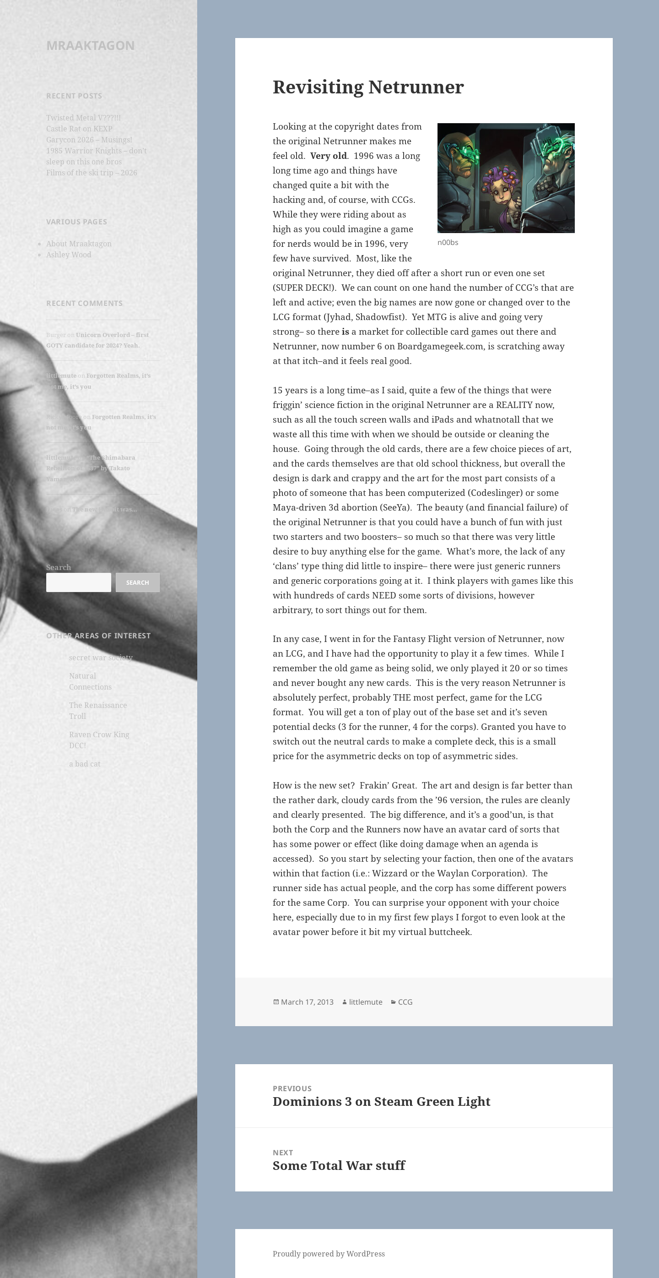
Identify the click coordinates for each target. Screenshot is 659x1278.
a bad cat (85, 764)
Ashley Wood (69, 255)
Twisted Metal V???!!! (83, 118)
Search (58, 567)
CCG (405, 1002)
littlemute (61, 375)
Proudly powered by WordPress (329, 1254)
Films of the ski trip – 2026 (91, 173)
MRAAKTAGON (90, 45)
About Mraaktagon (79, 244)
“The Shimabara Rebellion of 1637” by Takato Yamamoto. (90, 468)
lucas (54, 509)
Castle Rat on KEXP (79, 129)
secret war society (101, 658)
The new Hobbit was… (104, 509)
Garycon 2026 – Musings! (89, 140)
